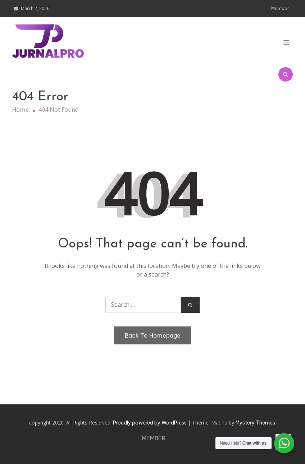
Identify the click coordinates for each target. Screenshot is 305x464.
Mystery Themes (255, 422)
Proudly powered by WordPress (150, 422)
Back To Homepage (153, 335)
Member (280, 8)
